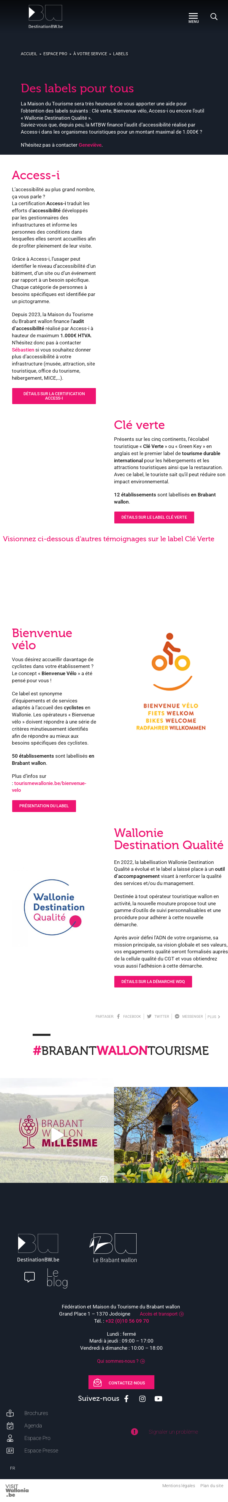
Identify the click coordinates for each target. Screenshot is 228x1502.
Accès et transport (159, 1314)
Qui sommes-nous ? (118, 1361)
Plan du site (211, 1485)
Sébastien (23, 350)
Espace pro (55, 53)
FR (12, 1468)
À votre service (90, 53)
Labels (120, 53)
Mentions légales (178, 1485)
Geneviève (90, 145)
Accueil (29, 53)
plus (214, 1017)
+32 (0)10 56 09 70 (127, 1321)
